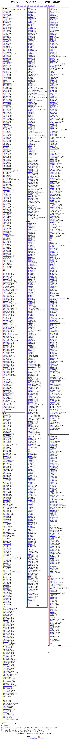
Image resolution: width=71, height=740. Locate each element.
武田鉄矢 (30, 251)
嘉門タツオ (6, 486)
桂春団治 (5, 454)
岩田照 (5, 146)
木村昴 (5, 532)
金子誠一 (5, 628)
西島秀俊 (30, 525)
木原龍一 (5, 655)
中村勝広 (30, 568)
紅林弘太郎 (6, 672)
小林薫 (5, 592)
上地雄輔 (5, 483)
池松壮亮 (5, 72)
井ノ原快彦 (6, 134)
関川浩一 (30, 199)
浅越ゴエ (5, 30)
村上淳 (51, 352)
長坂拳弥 (30, 552)
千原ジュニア (31, 306)
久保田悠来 (6, 548)
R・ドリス (30, 429)
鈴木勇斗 (30, 198)
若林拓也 (52, 598)
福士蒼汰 (52, 88)
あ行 (18, 6)
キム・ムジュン (7, 530)
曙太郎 (5, 277)
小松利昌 (5, 599)
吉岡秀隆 (52, 511)
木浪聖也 (5, 653)
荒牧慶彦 (5, 52)
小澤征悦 (5, 251)
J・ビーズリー (53, 169)
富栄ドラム (30, 361)
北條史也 (52, 214)
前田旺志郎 (52, 248)
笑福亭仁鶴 (30, 105)
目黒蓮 (51, 359)
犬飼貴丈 (5, 125)
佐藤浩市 (30, 56)
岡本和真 (5, 367)
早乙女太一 (30, 21)
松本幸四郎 (52, 293)
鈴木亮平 (30, 128)
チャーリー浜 (31, 308)
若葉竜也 (52, 594)
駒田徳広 (5, 689)
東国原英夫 (52, 66)
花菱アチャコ (53, 30)
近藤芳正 (5, 602)
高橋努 (29, 239)
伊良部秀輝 (6, 328)
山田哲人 (52, 539)
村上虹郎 (52, 353)
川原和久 (5, 498)
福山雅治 (52, 96)
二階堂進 (30, 597)
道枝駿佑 (52, 320)
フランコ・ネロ (53, 119)
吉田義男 (52, 561)
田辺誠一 (30, 279)
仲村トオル (30, 489)
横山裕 (51, 508)
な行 (31, 6)
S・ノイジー (31, 581)
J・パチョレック (54, 156)
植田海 (5, 336)
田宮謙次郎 (30, 402)
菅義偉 (29, 212)
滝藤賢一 (30, 246)
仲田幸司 (30, 557)
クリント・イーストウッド (10, 557)
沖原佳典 (5, 368)
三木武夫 (52, 422)
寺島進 (29, 337)
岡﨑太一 (5, 362)
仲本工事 (30, 495)
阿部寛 (5, 42)
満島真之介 (52, 321)
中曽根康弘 (30, 594)
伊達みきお (30, 261)
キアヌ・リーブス (7, 507)
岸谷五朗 (5, 510)
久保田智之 (6, 669)
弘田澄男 (52, 178)
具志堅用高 (6, 667)
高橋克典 (30, 236)
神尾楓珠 (5, 478)
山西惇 (51, 489)
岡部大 (5, 229)
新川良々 (5, 49)
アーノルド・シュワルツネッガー (11, 9)
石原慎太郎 (6, 393)
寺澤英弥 (30, 336)
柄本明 (5, 173)
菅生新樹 (30, 119)
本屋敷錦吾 (52, 413)
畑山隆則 (52, 154)
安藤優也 (5, 292)
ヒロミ (51, 84)
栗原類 (5, 555)
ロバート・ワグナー (55, 593)
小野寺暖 (5, 372)
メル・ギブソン (53, 361)
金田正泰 (5, 631)
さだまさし (30, 52)
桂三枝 (5, 450)
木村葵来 (5, 649)
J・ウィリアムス (7, 334)
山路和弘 (52, 476)
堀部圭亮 (52, 141)
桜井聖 (29, 43)
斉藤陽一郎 (30, 18)
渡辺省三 (52, 631)
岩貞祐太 (5, 331)
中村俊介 (30, 488)
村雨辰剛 (52, 356)
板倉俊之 (5, 99)
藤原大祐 (52, 110)
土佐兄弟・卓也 (31, 356)
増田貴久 (52, 265)
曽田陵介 (30, 150)
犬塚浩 (5, 403)
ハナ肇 (51, 28)
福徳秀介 (52, 93)
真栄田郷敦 (52, 254)
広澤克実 (52, 176)
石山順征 (5, 90)
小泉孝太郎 (6, 573)
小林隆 (5, 589)
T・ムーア (52, 402)
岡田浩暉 (5, 219)
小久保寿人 (6, 580)
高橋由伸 (30, 387)
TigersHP (41, 738)
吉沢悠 (51, 513)
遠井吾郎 (30, 421)
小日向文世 (6, 590)
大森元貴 (5, 210)
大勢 (29, 372)
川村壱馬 (5, 500)
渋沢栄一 (30, 210)
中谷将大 (30, 561)
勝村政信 (5, 448)
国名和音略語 (51, 6)
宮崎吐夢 (52, 337)
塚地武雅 (30, 311)
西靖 (29, 599)
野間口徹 (30, 544)
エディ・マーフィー (8, 171)
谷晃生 (29, 397)
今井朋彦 (5, 137)
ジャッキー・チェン (33, 88)
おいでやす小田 (7, 185)
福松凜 (51, 94)
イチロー (5, 304)
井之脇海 (5, 135)
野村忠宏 (30, 590)
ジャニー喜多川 (31, 90)
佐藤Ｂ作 (30, 62)
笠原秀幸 (5, 422)
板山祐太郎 (6, 302)
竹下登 (29, 441)
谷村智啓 (30, 399)
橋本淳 (51, 20)
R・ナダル (30, 571)
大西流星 (5, 201)
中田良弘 (30, 559)
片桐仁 (5, 441)
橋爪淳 (51, 15)
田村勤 (29, 403)
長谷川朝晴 (52, 22)
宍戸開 (29, 77)
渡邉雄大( (52, 632)
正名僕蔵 (52, 260)
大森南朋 (5, 209)
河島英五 (5, 492)
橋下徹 (51, 229)
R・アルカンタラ (7, 289)
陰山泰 (5, 420)
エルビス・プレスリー (8, 179)
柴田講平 (30, 177)
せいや (29, 140)
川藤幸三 (5, 642)
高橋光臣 (30, 243)
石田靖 (5, 80)
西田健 (29, 526)
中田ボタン (30, 476)
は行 (35, 6)
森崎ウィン (52, 364)
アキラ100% (6, 25)
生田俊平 (5, 64)
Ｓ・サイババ (31, 208)
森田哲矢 (52, 367)
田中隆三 (30, 277)
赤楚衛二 (5, 20)
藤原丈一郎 (52, 112)
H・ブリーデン (53, 206)
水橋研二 (52, 314)
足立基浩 (5, 384)
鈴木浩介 (30, 122)
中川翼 (29, 466)
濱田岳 (51, 40)
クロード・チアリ (7, 558)
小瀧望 (5, 585)
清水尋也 (30, 86)
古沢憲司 (52, 207)
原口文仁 (52, 166)
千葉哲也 (30, 304)
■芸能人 (5, 8)
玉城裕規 (30, 289)
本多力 (51, 146)
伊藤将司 (5, 311)
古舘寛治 (52, 127)
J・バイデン (53, 226)
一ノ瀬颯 (5, 106)
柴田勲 (29, 176)
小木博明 (5, 237)
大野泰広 (5, 204)
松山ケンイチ (53, 295)
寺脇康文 (30, 340)
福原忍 (51, 184)
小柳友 (5, 601)
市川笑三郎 (6, 105)
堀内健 (51, 140)
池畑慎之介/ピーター (8, 71)
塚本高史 (30, 312)
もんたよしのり (53, 372)
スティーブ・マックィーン (34, 137)
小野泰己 (5, 371)
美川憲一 (52, 305)
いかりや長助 (6, 62)
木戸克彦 (5, 652)
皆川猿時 (52, 326)
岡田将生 (5, 222)
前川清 (51, 246)
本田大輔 (52, 144)
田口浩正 (30, 254)
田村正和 (30, 299)
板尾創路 (5, 96)
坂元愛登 (30, 34)
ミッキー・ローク (54, 318)
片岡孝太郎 (6, 438)
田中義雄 (30, 394)
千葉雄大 (30, 305)
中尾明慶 (30, 461)
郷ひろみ (5, 574)
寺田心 (29, 339)
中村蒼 (29, 482)
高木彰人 (30, 377)
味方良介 (52, 304)
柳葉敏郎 (52, 455)
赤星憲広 (5, 274)
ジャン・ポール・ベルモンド (35, 91)
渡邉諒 (51, 636)
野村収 (29, 587)
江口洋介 (5, 166)
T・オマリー (6, 375)
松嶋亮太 (52, 279)
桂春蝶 (5, 453)
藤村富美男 (52, 198)
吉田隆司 (52, 558)
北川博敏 (5, 647)
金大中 (5, 712)
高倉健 (29, 227)
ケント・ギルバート (8, 571)
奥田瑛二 (5, 239)
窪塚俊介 (5, 549)
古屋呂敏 (52, 128)
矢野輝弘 (52, 528)
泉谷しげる (6, 93)
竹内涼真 (30, 248)
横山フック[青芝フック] (56, 505)
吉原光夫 (52, 516)
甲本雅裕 (5, 577)
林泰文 (51, 50)
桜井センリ (30, 42)
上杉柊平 (5, 150)
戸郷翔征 (30, 424)
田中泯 (29, 274)
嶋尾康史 (30, 179)
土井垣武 (30, 419)
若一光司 (52, 640)
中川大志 (30, 464)
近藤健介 (5, 693)
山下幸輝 (52, 477)
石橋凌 (5, 86)
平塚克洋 (52, 173)
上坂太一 (5, 637)
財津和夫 (30, 11)
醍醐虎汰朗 (30, 223)
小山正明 (5, 691)
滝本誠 (29, 390)
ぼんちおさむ (53, 149)
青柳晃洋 (5, 273)
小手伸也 (5, 586)
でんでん (30, 342)
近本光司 (30, 406)
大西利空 (5, 200)
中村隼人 (30, 492)
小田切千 (5, 406)
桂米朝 (5, 459)
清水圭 (29, 84)
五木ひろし (6, 113)
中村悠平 (30, 570)
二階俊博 (30, 596)
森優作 (51, 362)
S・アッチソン (7, 282)
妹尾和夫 (30, 149)
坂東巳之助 (52, 59)
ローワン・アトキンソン (56, 588)
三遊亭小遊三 (31, 74)
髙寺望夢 (30, 380)
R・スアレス (31, 195)
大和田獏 (5, 213)
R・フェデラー (53, 181)
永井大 (29, 460)
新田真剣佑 (6, 50)
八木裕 (51, 527)
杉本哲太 (30, 118)
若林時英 (52, 597)
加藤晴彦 (5, 466)
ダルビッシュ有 (31, 405)
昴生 (4, 576)
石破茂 (5, 391)
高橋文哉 (30, 242)
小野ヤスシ (6, 261)
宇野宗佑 (5, 398)
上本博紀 (5, 339)
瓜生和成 (5, 165)
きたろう (5, 522)
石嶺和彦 (5, 299)
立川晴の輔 (30, 265)
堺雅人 (29, 25)
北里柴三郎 (6, 709)
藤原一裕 (52, 107)
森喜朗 (51, 429)
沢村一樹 (30, 72)
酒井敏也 (30, 24)
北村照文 (5, 650)
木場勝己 (5, 527)
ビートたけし (53, 65)
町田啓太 (52, 270)
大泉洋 (5, 187)
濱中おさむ (52, 163)
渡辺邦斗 (52, 606)
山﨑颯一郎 (52, 536)
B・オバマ (5, 407)
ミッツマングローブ (55, 323)
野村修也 (30, 600)
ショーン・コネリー (33, 100)
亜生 (4, 34)
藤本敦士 (52, 200)
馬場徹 (51, 34)
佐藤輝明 (30, 169)
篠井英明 (30, 49)
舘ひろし (30, 258)
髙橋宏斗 (30, 385)
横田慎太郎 (52, 553)
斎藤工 (29, 15)
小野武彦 (5, 260)
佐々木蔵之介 (31, 50)
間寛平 (51, 14)
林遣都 (51, 49)
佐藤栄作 (30, 207)
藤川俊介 (52, 192)
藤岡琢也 (52, 99)
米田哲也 (52, 563)
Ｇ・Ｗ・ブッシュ (54, 233)
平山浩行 (52, 81)
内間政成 (5, 160)
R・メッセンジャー (54, 412)
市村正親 (5, 112)
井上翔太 (5, 129)
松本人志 (52, 292)
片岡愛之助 (6, 437)
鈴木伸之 (30, 125)
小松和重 (5, 598)
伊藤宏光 (5, 312)
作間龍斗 (30, 36)
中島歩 (29, 470)
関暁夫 (29, 215)
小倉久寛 (5, 245)
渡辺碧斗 (52, 603)
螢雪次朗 (52, 134)
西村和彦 (30, 530)
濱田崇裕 (52, 43)
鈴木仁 (29, 124)
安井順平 (52, 447)
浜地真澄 (52, 162)
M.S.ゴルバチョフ (7, 719)
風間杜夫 (5, 426)
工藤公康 (5, 664)
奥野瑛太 (5, 242)
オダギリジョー (7, 256)
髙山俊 (29, 388)
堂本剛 (29, 346)
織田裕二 (5, 254)
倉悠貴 (5, 552)
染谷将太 (30, 151)
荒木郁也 (5, 286)
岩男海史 (5, 141)
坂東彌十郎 (52, 61)
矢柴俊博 (52, 442)
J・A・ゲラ (6, 681)
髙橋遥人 (30, 384)
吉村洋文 (52, 572)
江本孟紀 (5, 350)
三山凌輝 (52, 345)
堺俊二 (29, 22)
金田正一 (5, 630)
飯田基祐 (5, 59)
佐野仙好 (30, 172)
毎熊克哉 (52, 243)
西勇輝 (29, 576)
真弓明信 (52, 391)
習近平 (29, 211)
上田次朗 (5, 337)
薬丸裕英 (52, 439)
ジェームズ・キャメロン (34, 97)
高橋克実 (30, 238)
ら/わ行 (45, 6)
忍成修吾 (5, 253)
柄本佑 (5, 175)
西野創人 (30, 529)
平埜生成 (52, 80)
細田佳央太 (52, 131)
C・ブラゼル (53, 204)
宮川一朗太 (52, 333)
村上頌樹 (52, 405)
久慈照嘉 (5, 665)
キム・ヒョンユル (7, 529)
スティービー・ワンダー (34, 135)
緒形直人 (5, 226)
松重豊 (51, 276)
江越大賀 (5, 346)
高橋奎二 (30, 383)
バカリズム (52, 9)
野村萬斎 (30, 547)
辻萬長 (29, 317)
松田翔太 (52, 280)
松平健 (51, 284)
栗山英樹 (5, 674)
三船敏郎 (52, 330)
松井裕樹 (52, 388)
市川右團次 (6, 100)
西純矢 (29, 574)
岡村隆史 (5, 232)
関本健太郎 (30, 201)
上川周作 (5, 479)
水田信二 (52, 311)
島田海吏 (30, 180)
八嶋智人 (52, 444)
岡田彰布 (5, 365)
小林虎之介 (6, 593)
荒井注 (5, 47)
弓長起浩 (52, 552)
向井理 (51, 349)
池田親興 (5, 296)
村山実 (51, 407)
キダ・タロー (6, 707)
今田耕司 (5, 138)
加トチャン (6, 464)
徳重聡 (29, 353)
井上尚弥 (5, 321)
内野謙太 (5, 156)
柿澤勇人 (5, 416)
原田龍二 (52, 55)
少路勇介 (30, 102)
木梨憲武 (5, 526)
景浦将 (5, 612)
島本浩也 (30, 185)
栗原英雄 (5, 554)
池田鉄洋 (5, 69)
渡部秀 (51, 613)
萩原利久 (52, 11)
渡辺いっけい (53, 604)
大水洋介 (5, 206)
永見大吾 (30, 497)
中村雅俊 (30, 494)
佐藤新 (29, 53)
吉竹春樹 (52, 562)
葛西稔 (5, 615)
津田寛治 (30, 320)
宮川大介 (52, 334)
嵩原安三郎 (30, 439)
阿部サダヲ (6, 40)
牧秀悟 (51, 384)
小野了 (5, 263)
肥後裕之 (52, 72)
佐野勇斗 (30, 71)
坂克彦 (29, 161)
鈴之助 (29, 129)
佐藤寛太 (30, 55)
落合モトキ (6, 257)
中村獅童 (30, 486)
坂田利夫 (30, 31)
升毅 (51, 262)
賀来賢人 (5, 417)
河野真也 (5, 497)
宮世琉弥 (52, 346)
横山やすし (52, 510)
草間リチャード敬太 (8, 661)
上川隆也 (5, 481)
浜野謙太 (52, 47)
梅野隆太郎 (6, 342)
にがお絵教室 (33, 738)
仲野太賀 (30, 479)
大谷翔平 (5, 358)
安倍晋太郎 (6, 385)
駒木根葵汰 (6, 596)
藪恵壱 (51, 531)
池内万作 (5, 66)
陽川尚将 (52, 549)
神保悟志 (30, 112)
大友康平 (5, 198)
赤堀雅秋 (5, 21)
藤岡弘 (51, 100)
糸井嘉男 (5, 305)
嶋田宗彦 (30, 182)
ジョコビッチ (31, 192)
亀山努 (5, 639)
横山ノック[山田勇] (54, 504)
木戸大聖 (5, 525)
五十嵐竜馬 (6, 390)
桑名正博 (5, 567)
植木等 (5, 147)
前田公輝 (52, 249)
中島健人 (30, 472)
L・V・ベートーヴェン (55, 129)
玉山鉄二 (30, 293)
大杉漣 (5, 191)
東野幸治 (52, 68)
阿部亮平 (5, 43)
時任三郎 (30, 349)
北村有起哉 (6, 520)
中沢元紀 (30, 467)
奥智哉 (5, 238)
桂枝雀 (5, 451)
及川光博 (5, 184)
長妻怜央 (30, 478)
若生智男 (52, 626)
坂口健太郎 (30, 28)
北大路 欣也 (6, 513)
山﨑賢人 (52, 470)
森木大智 (52, 416)
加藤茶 (5, 463)
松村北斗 (52, 289)
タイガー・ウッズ (32, 371)
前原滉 (51, 257)
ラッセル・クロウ (54, 578)
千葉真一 (30, 302)
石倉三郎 (5, 77)
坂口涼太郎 (30, 30)
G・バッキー (53, 157)
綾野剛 (5, 46)
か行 (21, 6)
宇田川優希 (6, 340)
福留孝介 (52, 182)
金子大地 (5, 473)
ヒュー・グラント (54, 74)
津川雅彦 (30, 314)
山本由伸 (52, 544)
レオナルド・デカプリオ (56, 587)
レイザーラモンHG (54, 584)
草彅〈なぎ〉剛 (7, 544)
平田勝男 (52, 172)
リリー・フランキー (55, 582)
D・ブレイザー (53, 208)
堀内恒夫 (52, 222)
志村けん (30, 87)
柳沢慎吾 (52, 454)
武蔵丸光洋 (52, 403)
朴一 (51, 227)
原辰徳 (51, 164)
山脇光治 (52, 546)
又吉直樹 (52, 268)
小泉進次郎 (6, 716)
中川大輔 (30, 463)
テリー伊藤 (30, 447)
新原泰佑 (30, 519)
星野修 (51, 216)
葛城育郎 (5, 624)
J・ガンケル (6, 643)
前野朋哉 (52, 255)
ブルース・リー (53, 122)
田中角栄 (30, 444)
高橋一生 (30, 233)
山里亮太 (52, 474)
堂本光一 (30, 345)
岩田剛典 (5, 144)
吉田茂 (51, 571)
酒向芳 (29, 46)
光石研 (51, 317)
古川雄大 (52, 124)
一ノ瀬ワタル (6, 107)
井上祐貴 (5, 132)
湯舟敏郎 (52, 550)
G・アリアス (6, 287)
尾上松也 (5, 264)
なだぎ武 (30, 508)
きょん (5, 539)
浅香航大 (5, 31)
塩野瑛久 (30, 75)
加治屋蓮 (5, 620)
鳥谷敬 (29, 431)
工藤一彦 (5, 662)
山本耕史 (52, 491)
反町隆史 (30, 153)
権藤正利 (5, 694)
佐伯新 (29, 20)
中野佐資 (30, 565)
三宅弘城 (52, 336)
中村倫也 (30, 491)
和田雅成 (52, 601)
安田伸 (51, 450)
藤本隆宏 (52, 113)
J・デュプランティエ (33, 418)
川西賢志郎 (6, 495)
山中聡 (51, 485)
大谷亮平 (5, 195)
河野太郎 (5, 717)
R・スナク (30, 218)
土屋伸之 (30, 324)
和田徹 (51, 628)
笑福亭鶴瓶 (30, 103)
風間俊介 (5, 423)
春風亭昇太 (30, 93)
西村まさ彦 (30, 533)
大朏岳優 (5, 197)
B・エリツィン (7, 401)
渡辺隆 (51, 612)
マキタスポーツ (53, 258)
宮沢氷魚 (52, 339)
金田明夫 (5, 475)
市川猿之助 (6, 102)
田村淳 (29, 296)
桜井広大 (30, 166)
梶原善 (5, 432)
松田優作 (52, 282)
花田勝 (51, 159)
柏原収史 (5, 431)
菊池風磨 (5, 508)
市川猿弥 (5, 103)
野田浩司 (30, 586)
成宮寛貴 (30, 516)
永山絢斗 (30, 503)
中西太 (29, 564)
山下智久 (52, 479)
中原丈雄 (30, 481)
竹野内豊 (30, 252)
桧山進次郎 (52, 170)
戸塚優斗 (5, 696)
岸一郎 (5, 646)
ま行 (38, 6)
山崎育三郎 (52, 469)
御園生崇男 (52, 397)
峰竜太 (51, 328)
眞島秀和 (52, 261)
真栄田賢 (52, 251)
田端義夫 (30, 286)
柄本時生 (5, 176)
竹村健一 (30, 442)
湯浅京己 (52, 547)
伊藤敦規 (5, 306)
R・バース (52, 153)
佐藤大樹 (30, 61)
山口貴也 (52, 463)
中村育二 (30, 483)
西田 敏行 (30, 527)
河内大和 (5, 488)
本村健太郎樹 (53, 428)
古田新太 (52, 125)
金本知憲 (5, 633)
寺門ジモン (30, 334)
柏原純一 (5, 618)
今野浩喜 (5, 604)
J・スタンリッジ (32, 132)
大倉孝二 (5, 188)
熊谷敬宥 (5, 671)
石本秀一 (5, 301)
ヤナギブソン (53, 451)
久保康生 (5, 668)
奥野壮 (5, 244)
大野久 (5, 359)
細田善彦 (52, 132)
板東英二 (52, 58)
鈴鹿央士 (30, 121)
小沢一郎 (5, 404)
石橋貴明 (5, 84)
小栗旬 (5, 247)
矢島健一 (52, 445)
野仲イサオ (30, 541)
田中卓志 (30, 270)
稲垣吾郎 (5, 122)
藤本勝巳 (52, 201)
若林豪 (51, 596)
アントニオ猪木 (7, 293)
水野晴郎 (52, 423)
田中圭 (29, 267)
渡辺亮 (51, 633)
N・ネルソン (31, 434)
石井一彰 (5, 74)
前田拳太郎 (52, 252)
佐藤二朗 (30, 59)
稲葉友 (5, 124)
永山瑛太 (30, 501)
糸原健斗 (5, 314)
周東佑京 (30, 189)
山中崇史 (52, 488)
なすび (29, 505)
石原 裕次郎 (6, 87)
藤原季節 (52, 109)
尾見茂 (5, 409)
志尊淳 (29, 78)
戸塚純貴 (30, 358)
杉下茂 (29, 197)
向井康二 (52, 348)
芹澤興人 (30, 146)
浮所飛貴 (5, 151)
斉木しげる (30, 9)
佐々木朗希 (30, 167)
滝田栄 (29, 245)
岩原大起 (5, 397)
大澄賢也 (5, 193)
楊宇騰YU (52, 495)
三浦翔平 (52, 301)
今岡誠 (5, 324)
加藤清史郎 (6, 461)
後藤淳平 (5, 588)
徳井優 (29, 352)
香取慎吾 (5, 469)
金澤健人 (5, 627)
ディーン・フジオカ (33, 330)
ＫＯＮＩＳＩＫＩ (7, 686)
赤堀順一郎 (6, 381)
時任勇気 (30, 350)
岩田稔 (5, 333)
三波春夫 (52, 327)
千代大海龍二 (31, 407)
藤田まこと (52, 106)
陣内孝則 (30, 110)
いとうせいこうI (7, 119)
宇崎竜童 (5, 154)
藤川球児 (52, 189)
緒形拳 (5, 225)
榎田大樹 (5, 349)
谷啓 (29, 280)
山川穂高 (52, 534)
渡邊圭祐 (52, 607)
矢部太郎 (52, 458)
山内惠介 (52, 461)
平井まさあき (53, 77)
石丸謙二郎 (6, 88)
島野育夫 (30, 183)
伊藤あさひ (6, 116)
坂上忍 (29, 27)
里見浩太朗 (30, 66)
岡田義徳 (5, 223)
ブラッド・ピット (54, 118)
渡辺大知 (52, 610)
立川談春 (30, 264)
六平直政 (52, 350)
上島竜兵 (5, 149)
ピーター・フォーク (55, 64)
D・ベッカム (53, 210)
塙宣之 (51, 31)
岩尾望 (5, 143)
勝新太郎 (5, 445)
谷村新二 (30, 284)
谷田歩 (29, 283)
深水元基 (52, 87)
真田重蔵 (30, 170)
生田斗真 (5, 65)
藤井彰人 (52, 185)
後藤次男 (5, 684)
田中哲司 (30, 271)
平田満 (51, 78)
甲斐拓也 (5, 609)
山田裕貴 (52, 482)
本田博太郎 (52, 147)
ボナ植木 (52, 137)
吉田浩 (51, 559)
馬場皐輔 (52, 160)
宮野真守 (52, 342)
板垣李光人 (6, 97)
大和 (51, 540)
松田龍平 (52, 283)
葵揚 (4, 17)
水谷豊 (51, 312)
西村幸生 (30, 579)
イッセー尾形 (6, 115)
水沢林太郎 (52, 309)
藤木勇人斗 (52, 105)
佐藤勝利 (30, 58)
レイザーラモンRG (54, 585)
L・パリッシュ (53, 167)
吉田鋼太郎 (52, 517)
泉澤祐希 (5, 91)
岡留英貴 (5, 364)
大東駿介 (30, 224)
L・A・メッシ (53, 410)
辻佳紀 (29, 409)
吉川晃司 (5, 523)
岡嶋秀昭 (5, 228)
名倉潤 (29, 504)
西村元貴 (30, 535)
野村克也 (30, 589)
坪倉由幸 (30, 327)
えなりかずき (6, 168)
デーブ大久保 (31, 416)
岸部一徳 (5, 511)
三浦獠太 (52, 302)
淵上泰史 (52, 115)
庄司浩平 (30, 99)
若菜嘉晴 (52, 623)
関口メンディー (31, 141)
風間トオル (6, 425)
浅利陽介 (5, 33)
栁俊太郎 (52, 452)
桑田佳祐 (5, 566)
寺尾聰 (29, 333)
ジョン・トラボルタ (33, 106)
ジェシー (30, 96)
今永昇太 (5, 326)
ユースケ (52, 498)
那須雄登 (30, 507)
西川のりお (30, 523)
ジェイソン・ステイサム (34, 94)
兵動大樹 (52, 75)
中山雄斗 (30, 500)
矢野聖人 (52, 457)
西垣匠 (29, 520)
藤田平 (51, 194)
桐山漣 (5, 542)
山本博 (51, 492)
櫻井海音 (30, 39)
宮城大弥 (52, 399)
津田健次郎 (30, 321)
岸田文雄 (5, 706)
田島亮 (29, 257)
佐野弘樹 (30, 69)
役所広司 (52, 438)
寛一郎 (5, 501)
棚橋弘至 (30, 396)
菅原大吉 (30, 113)
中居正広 (30, 457)
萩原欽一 (52, 12)
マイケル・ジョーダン (55, 380)
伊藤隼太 (5, 309)
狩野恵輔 (5, 634)
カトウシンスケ (7, 460)
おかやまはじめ (7, 235)
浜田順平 (52, 42)
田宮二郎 (30, 295)
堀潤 (51, 238)
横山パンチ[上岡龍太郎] (56, 507)
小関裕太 (5, 582)
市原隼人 (5, 110)
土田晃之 (30, 323)
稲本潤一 (5, 317)
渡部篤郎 (52, 615)
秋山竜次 (5, 24)
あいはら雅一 (6, 15)
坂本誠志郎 (30, 164)
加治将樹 (5, 429)
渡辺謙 (51, 609)
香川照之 (5, 415)
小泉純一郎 (6, 714)
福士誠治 (52, 90)
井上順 (5, 128)
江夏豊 (5, 348)
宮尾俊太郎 (52, 331)
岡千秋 (5, 215)
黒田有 (5, 563)
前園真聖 (52, 383)
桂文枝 (5, 456)
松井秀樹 (52, 387)
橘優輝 (29, 260)
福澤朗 (51, 232)
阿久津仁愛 (6, 27)
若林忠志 (52, 625)
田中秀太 (30, 393)
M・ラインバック (54, 619)
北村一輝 (5, 517)
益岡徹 (51, 264)
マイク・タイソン (54, 378)
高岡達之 (30, 438)
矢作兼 (51, 460)
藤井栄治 (52, 188)
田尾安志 (30, 375)
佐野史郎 (30, 68)
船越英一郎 (52, 116)
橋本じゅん (52, 18)
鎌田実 (5, 636)
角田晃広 (5, 419)
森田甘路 (52, 365)
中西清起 (30, 562)
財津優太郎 (30, 12)
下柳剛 (29, 186)
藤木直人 (52, 103)
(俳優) (55, 438)
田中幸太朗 (30, 268)
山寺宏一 (52, 483)
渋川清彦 (30, 80)
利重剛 (51, 579)
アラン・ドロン (7, 53)
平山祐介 (52, 83)
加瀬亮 (5, 435)
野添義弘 (30, 539)
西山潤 (29, 536)
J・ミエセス (53, 394)
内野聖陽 (5, 157)
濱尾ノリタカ (53, 37)
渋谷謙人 (30, 81)
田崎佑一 (30, 255)
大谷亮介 (5, 194)
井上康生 (5, 318)
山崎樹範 (52, 472)
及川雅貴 (5, 352)
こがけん (5, 579)
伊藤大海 (5, 308)
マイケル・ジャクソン (55, 245)
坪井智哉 (30, 413)
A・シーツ (30, 175)
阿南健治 (5, 39)
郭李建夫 (5, 611)
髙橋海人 (30, 235)
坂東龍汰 (52, 62)
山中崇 (51, 486)
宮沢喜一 (52, 426)
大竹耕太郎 (6, 356)
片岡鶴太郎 (6, 439)
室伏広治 (52, 409)
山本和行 (52, 541)
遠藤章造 (5, 182)
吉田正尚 (52, 555)
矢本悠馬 (52, 494)
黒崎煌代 (5, 560)
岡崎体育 (5, 216)
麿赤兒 (51, 299)
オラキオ (5, 267)
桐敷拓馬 (5, 658)
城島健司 (30, 191)
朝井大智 (5, 28)
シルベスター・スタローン (34, 109)
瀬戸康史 (30, 144)
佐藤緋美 (30, 64)
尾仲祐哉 (5, 370)
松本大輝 (52, 290)
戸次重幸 (30, 359)
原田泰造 (52, 53)
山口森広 (52, 467)
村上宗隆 (52, 406)
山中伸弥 (52, 569)
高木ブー (30, 230)
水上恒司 (52, 306)
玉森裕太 (30, 292)
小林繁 (5, 687)
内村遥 (5, 162)
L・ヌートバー (31, 580)
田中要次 (30, 276)
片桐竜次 (5, 442)
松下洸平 (52, 277)
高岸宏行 (30, 226)
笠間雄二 (5, 617)
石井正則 (5, 75)
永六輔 (5, 400)
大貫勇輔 (5, 203)
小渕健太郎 (6, 595)
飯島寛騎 (5, 58)
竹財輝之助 (30, 249)
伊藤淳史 (5, 118)
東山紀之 (52, 69)
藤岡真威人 (52, 102)
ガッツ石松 (6, 623)
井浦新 (5, 61)
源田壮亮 (5, 683)
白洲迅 (29, 107)
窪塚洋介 (5, 551)
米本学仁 (52, 521)
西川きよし (30, 522)
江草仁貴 (5, 345)
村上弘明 (52, 355)
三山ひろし (52, 343)
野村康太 (30, 545)
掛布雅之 (5, 614)
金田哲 (5, 476)
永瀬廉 (29, 469)
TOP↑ (4, 411)
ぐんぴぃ (5, 569)
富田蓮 (29, 428)
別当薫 (51, 211)
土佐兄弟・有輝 (31, 355)
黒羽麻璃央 (6, 564)
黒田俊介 (5, 561)
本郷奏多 (52, 143)
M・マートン (53, 377)
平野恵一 (52, 175)
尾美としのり (6, 266)
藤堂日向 (30, 343)
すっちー (30, 134)
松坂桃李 (52, 274)
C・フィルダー (53, 179)
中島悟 (29, 554)
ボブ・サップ (53, 220)
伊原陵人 (5, 315)
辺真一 (51, 235)
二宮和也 (30, 538)
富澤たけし (30, 362)
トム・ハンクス (31, 365)
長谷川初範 (52, 24)
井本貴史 (5, 140)
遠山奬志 (30, 422)
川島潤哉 (5, 494)
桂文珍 (5, 457)
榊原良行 (30, 163)
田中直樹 (30, 273)
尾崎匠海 (5, 217)
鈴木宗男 (30, 214)
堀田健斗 (52, 135)
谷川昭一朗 (30, 282)
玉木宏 (29, 287)
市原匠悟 (5, 109)
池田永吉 (5, 68)
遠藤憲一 (5, 181)
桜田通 (29, 44)
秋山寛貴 (5, 22)
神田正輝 (5, 503)
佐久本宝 (30, 37)
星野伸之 (52, 219)
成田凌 (29, 514)
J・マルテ (52, 393)
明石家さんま (6, 18)
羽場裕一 (52, 33)
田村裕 (29, 298)
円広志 (51, 296)
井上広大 (5, 320)
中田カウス (30, 475)
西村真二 (30, 532)
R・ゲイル (5, 678)
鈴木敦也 (30, 127)
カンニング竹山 (7, 505)
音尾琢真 (5, 259)
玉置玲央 (30, 290)
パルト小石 (52, 56)
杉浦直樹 (30, 115)
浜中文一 (52, 46)
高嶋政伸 (30, 229)
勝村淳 (5, 447)
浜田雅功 (52, 44)
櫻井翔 (29, 40)
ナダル (29, 510)
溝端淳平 (52, 315)
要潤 (4, 472)
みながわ (52, 324)
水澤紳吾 (52, 308)
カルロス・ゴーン (7, 703)
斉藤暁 (29, 14)
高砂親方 (30, 378)
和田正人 (52, 600)
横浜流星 (52, 502)
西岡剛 (29, 577)
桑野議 (5, 675)
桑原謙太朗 (6, 677)
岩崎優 (5, 330)
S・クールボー (7, 659)
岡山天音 (5, 234)
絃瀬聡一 (5, 121)
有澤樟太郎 (6, 55)
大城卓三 (5, 355)
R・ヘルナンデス (54, 213)
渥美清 (5, 36)
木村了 (5, 538)
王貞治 (5, 353)
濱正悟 (51, 36)
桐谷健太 (5, 541)
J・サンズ (30, 173)
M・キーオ (6, 645)
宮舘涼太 (52, 340)
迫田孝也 (30, 47)
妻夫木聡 (30, 328)
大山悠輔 (5, 361)
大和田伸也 (6, 212)
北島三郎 (5, 516)
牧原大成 (52, 385)
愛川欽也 (5, 11)
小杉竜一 (5, 583)
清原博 (5, 710)
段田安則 (30, 301)
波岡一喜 (30, 513)
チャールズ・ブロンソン (34, 309)
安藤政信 (5, 56)
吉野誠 (51, 556)
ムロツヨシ (52, 358)
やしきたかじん (53, 441)
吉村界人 (52, 520)
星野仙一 (52, 217)
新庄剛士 (30, 194)
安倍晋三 (5, 387)
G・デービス (31, 415)
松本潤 (51, 287)
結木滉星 (52, 496)
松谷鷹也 (52, 286)
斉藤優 (29, 17)
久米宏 (5, 713)
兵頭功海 (52, 52)
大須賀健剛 (6, 190)
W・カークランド (7, 608)
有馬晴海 (5, 388)
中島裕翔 (30, 473)
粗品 (29, 147)
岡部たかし (6, 231)
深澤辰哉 (52, 86)
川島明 (5, 489)
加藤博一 (5, 625)
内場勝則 (5, 159)
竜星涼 (51, 581)
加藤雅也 (5, 467)
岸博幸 (5, 704)
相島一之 (5, 14)
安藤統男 (5, 290)
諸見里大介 (52, 371)
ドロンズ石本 (31, 367)
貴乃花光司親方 (31, 381)
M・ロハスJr (53, 622)
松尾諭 (51, 273)
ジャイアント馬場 (32, 188)
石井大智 (5, 298)
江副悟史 (5, 169)
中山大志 (30, 498)
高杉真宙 (30, 232)
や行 (41, 6)
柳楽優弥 (52, 436)
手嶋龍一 (30, 445)
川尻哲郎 (5, 640)
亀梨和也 (5, 485)
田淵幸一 (30, 400)
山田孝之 (52, 480)
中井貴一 (30, 454)
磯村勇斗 (5, 94)
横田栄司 (52, 501)
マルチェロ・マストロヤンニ (57, 298)
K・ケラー (6, 680)
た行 (28, 6)
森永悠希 (52, 368)
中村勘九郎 (30, 485)
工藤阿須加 (6, 545)
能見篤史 (30, 583)
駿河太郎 (30, 138)
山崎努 (51, 473)
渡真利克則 (30, 426)
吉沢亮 (51, 514)
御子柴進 (52, 396)
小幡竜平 (5, 374)
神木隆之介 (6, 482)
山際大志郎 (52, 568)
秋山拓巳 (5, 276)
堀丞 (51, 138)
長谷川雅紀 (52, 27)
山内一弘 (52, 533)
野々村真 (30, 542)
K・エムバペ (6, 178)
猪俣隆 (5, 323)
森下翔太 (52, 418)
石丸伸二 (5, 394)
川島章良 (5, 491)
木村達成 (5, 536)
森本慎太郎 (52, 370)
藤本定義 (52, 203)
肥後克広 (52, 71)
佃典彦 (29, 315)
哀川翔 (5, 12)
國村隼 (5, 547)
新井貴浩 (5, 283)
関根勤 (29, 143)
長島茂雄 (30, 555)
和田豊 (51, 629)
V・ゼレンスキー (32, 217)
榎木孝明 (5, 172)
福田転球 (52, 91)
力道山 (51, 620)
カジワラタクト (7, 434)
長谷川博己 (52, 25)
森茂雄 (51, 415)
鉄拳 (29, 331)
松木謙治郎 (52, 390)
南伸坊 (51, 425)
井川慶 (5, 295)
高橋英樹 (30, 241)
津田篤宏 (30, 318)
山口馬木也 (52, 466)
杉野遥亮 (30, 116)
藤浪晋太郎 (52, 195)
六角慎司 (52, 590)
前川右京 (52, 381)
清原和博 (5, 656)
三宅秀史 (52, 400)
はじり (51, 21)
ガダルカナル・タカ (8, 444)
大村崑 (5, 207)
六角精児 (52, 591)
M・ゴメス (6, 690)
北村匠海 (5, 519)
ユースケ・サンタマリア (56, 499)
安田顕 (51, 448)
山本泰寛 (52, 543)
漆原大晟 (5, 343)
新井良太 (5, 284)
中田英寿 (30, 558)
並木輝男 (30, 573)
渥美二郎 (5, 37)
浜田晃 (51, 39)
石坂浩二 (5, 78)
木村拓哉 (5, 533)
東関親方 (5, 280)
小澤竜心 (5, 250)
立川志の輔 (30, 262)
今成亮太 (5, 327)
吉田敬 (51, 518)
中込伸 (29, 551)
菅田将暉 (30, 131)
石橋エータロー (7, 83)
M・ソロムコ (31, 202)
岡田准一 (5, 220)
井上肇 (5, 131)
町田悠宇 (52, 271)
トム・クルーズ (31, 364)
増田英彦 (52, 267)
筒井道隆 (30, 326)
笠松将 (5, 428)
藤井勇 (51, 186)
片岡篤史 (5, 621)
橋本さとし (52, 17)
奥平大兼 (5, 241)
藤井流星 (52, 97)
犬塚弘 (5, 127)
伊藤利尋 (5, 395)
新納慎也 (30, 517)
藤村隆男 (52, 197)
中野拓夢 (30, 567)
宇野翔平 (5, 163)
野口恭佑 (30, 584)
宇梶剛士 (5, 153)
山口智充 (52, 464)
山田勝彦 (52, 537)
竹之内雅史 (30, 391)
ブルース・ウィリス (55, 121)
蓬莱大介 (52, 236)
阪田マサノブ (31, 33)
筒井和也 (30, 412)
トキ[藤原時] (31, 348)
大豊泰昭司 (30, 374)
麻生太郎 (5, 382)
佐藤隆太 (30, 65)
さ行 (25, 6)
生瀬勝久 (30, 511)
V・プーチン (53, 230)
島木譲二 (30, 83)
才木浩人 (30, 160)
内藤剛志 (30, 453)
